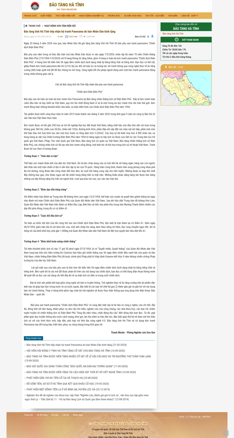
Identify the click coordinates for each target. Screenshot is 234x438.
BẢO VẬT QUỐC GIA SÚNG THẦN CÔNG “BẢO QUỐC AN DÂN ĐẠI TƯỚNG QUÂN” (68, 359)
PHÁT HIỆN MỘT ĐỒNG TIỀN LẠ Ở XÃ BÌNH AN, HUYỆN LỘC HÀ (60, 379)
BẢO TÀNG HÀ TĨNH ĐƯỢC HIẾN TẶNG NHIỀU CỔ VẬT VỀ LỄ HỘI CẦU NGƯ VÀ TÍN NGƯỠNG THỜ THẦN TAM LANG (83, 354)
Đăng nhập (78, 403)
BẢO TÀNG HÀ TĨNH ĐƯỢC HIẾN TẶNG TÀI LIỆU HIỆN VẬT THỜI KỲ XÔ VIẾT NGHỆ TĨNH (71, 364)
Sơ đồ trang (42, 403)
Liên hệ (65, 403)
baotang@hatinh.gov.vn (133, 433)
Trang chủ (34, 25)
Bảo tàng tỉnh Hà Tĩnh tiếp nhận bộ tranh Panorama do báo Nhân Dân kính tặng (67, 344)
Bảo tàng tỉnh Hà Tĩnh (173, 33)
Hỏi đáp (54, 403)
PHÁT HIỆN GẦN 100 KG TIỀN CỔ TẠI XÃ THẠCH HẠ (55, 369)
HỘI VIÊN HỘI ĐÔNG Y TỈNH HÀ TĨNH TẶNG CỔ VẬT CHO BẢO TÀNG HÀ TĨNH (67, 349)
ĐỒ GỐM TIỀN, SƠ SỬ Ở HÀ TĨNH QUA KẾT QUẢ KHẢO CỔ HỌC (60, 374)
